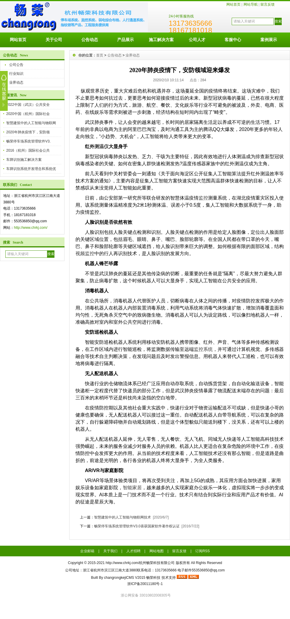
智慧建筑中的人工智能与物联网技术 (122, 517)
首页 (99, 55)
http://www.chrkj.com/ (30, 228)
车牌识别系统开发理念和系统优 (31, 169)
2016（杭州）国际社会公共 (28, 150)
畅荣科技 (153, 578)
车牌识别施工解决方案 (24, 160)
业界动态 (16, 82)
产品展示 (125, 39)
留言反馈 (267, 4)
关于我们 (110, 551)
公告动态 (89, 39)
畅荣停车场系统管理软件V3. (28, 141)
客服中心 (233, 39)
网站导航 (251, 4)
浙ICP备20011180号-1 (145, 584)
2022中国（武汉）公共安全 (28, 105)
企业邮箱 (87, 551)
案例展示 (268, 39)
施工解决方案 (161, 39)
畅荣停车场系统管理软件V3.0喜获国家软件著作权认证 (137, 526)
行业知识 (16, 74)
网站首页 (233, 4)
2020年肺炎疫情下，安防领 (28, 132)
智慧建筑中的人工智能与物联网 (31, 123)
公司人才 (197, 39)
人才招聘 (133, 551)
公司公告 (16, 65)
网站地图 (156, 551)
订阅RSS (202, 551)
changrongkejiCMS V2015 (124, 578)
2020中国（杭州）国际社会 (28, 114)
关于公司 (54, 39)
